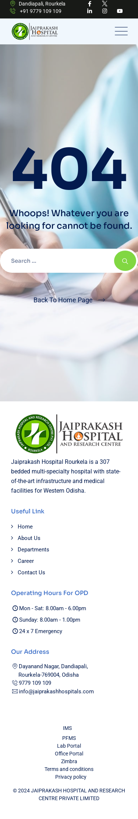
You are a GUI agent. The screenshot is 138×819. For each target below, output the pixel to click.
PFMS (69, 738)
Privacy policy (70, 777)
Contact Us (31, 572)
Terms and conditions (69, 769)
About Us (29, 538)
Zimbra (69, 761)
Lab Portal (69, 746)
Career (26, 561)
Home (25, 526)
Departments (33, 549)
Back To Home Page (63, 300)
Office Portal (69, 754)
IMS (67, 728)
